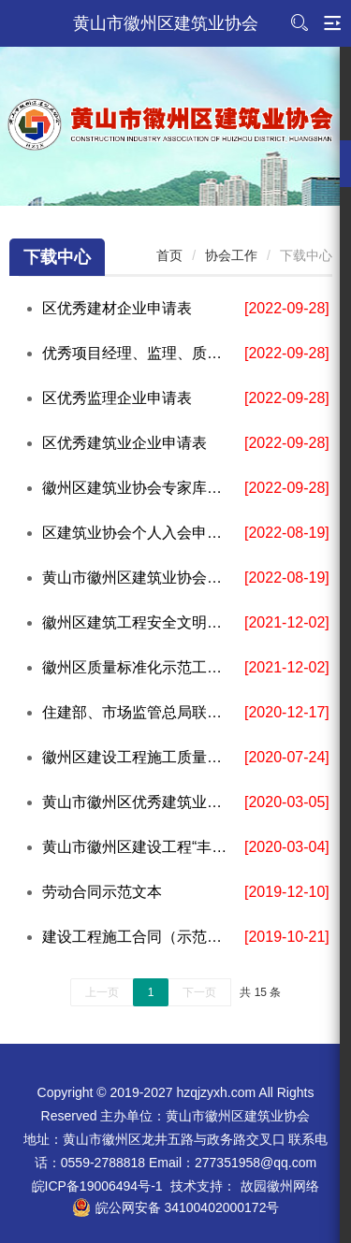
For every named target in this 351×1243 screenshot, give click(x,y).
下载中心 (57, 257)
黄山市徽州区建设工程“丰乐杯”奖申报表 (138, 847)
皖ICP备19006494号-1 (97, 1185)
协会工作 (231, 255)
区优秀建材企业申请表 (117, 308)
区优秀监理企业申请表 (117, 398)
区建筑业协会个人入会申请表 (138, 533)
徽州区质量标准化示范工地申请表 (138, 667)
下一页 (199, 992)
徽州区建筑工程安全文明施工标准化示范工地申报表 (138, 622)
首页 (169, 255)
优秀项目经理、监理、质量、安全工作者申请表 (138, 353)
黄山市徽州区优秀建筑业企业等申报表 (138, 802)
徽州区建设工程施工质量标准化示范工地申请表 (138, 757)
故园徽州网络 (280, 1185)
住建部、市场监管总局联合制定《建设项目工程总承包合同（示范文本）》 (138, 712)
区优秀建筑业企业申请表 (124, 443)
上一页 (102, 992)
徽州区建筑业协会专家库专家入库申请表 (138, 488)
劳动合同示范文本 (102, 892)
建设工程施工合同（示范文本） (138, 937)
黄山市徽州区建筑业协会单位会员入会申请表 (138, 577)
